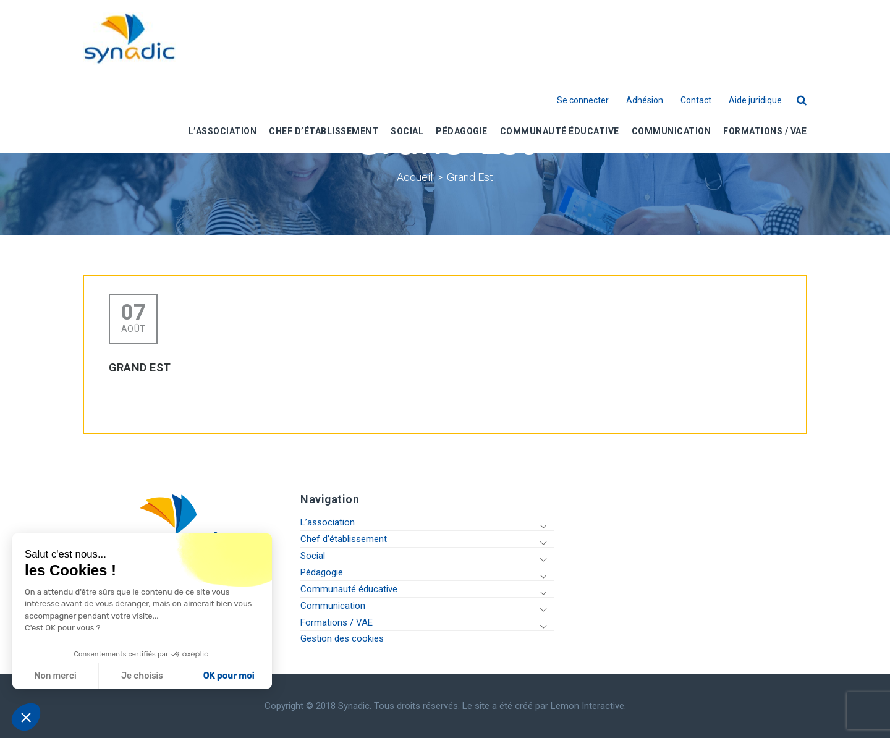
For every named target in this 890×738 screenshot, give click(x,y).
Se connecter (583, 101)
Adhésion (644, 101)
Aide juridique (755, 101)
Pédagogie (321, 572)
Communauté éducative (348, 589)
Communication (332, 605)
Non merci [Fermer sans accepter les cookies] (54, 676)
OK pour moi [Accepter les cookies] (227, 676)
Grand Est (470, 177)
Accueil (415, 177)
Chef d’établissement (343, 539)
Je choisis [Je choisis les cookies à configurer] (141, 676)
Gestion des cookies (342, 638)
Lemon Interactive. (588, 705)
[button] (26, 717)
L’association (327, 522)
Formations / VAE (336, 622)
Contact (695, 101)
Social (312, 555)
